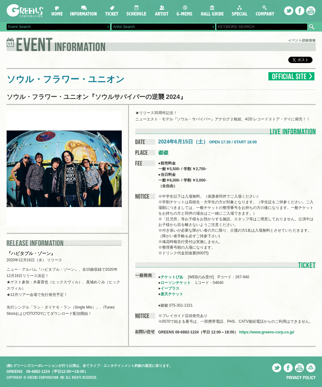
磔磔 (163, 152)
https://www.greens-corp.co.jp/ (266, 332)
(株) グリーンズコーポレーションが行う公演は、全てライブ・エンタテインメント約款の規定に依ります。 (90, 365)
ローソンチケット (176, 282)
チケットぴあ (172, 277)
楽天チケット (172, 294)
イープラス (170, 288)
